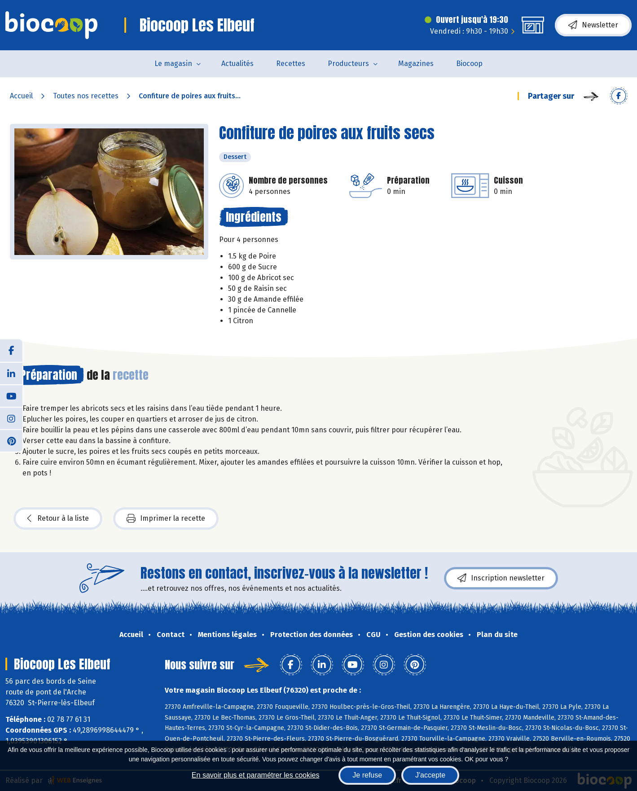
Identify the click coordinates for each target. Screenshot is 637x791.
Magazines (416, 63)
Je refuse (367, 775)
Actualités (237, 63)
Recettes (290, 63)
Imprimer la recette (166, 518)
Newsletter (593, 25)
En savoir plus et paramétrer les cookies (256, 775)
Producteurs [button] (348, 63)
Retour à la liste (58, 518)
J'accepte (430, 775)
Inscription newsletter (501, 578)
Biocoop (469, 63)
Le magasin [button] (173, 63)
